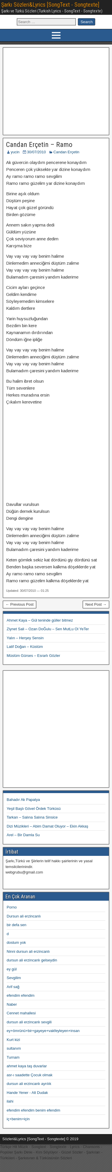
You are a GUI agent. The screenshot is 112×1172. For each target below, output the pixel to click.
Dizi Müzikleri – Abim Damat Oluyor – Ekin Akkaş (47, 826)
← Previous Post (19, 604)
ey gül (12, 969)
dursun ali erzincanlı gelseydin (32, 960)
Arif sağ (13, 987)
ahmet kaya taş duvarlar (27, 1066)
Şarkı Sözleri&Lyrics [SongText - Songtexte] (50, 4)
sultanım (14, 1048)
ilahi (10, 1101)
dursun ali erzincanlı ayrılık (29, 1083)
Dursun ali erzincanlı (24, 916)
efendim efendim (20, 995)
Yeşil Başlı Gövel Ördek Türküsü (33, 808)
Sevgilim (14, 978)
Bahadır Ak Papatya (23, 799)
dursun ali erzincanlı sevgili (29, 1022)
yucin (15, 152)
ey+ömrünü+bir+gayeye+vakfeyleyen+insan (43, 1031)
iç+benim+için (18, 1119)
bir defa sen (16, 925)
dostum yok (16, 942)
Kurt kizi (13, 1040)
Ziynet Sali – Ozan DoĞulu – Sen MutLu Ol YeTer (48, 629)
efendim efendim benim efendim (33, 1110)
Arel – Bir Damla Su (23, 835)
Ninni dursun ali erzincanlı (28, 951)
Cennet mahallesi (21, 1013)
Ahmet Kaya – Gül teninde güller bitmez (40, 620)
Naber (12, 1004)
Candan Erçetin (66, 152)
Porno (12, 907)
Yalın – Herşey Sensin (25, 638)
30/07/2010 (36, 152)
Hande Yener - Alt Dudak (27, 1092)
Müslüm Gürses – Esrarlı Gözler (33, 655)
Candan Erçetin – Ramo (39, 145)
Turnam (13, 1057)
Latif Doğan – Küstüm (25, 646)
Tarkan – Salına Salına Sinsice (32, 817)
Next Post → (96, 604)
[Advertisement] (56, 90)
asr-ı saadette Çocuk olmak (29, 1075)
